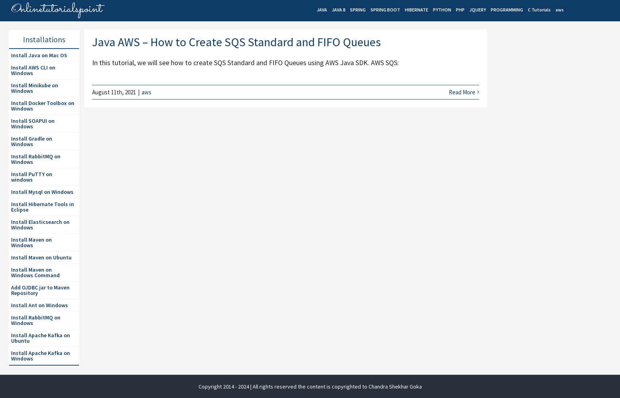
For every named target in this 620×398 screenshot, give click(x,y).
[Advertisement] (551, 97)
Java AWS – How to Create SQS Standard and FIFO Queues (236, 41)
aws (146, 92)
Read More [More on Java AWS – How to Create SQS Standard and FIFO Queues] (462, 92)
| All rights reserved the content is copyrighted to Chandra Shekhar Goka (336, 386)
